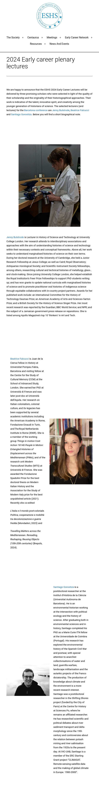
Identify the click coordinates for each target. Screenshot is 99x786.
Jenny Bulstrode (61, 110)
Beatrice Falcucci (80, 110)
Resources (36, 43)
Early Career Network (77, 37)
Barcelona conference (36, 110)
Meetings (52, 37)
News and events (59, 43)
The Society (13, 37)
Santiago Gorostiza (21, 114)
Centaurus (33, 37)
